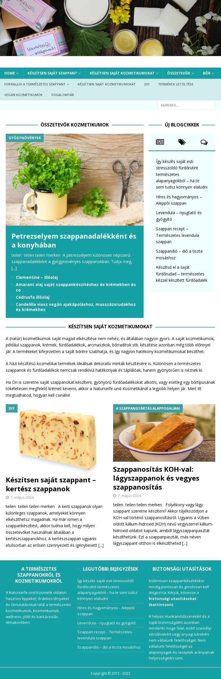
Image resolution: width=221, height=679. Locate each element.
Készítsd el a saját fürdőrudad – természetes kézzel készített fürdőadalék (181, 273)
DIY (147, 84)
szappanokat (62, 382)
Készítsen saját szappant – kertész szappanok (51, 484)
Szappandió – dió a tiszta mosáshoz (109, 647)
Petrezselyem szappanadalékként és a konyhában (74, 240)
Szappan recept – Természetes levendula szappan (177, 235)
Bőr (206, 73)
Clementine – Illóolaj (37, 277)
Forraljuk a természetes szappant (34, 84)
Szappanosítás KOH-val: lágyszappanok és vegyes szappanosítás (156, 478)
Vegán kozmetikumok (23, 95)
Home (9, 73)
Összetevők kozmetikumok (75, 125)
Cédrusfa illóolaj (32, 297)
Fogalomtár (63, 95)
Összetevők (178, 73)
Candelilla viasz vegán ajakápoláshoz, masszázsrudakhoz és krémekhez (76, 307)
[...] (14, 268)
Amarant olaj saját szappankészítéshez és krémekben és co (76, 287)
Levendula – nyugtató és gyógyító (106, 623)
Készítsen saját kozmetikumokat (122, 73)
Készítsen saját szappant (52, 73)
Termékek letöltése (175, 84)
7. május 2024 (22, 497)
